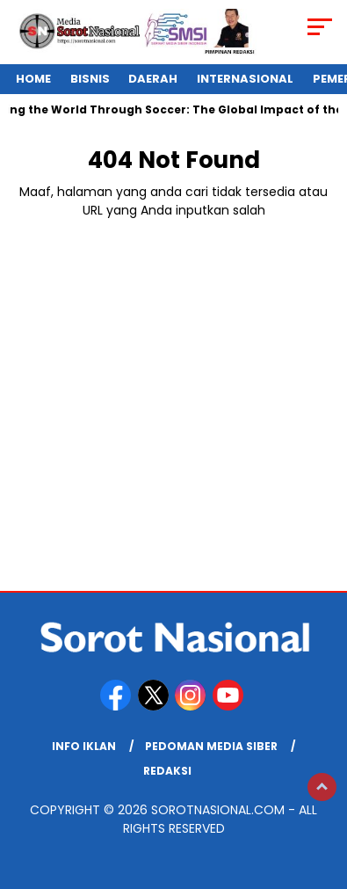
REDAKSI (167, 770)
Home (33, 78)
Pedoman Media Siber (211, 746)
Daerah (152, 78)
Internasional (245, 78)
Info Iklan (84, 746)
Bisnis (90, 78)
